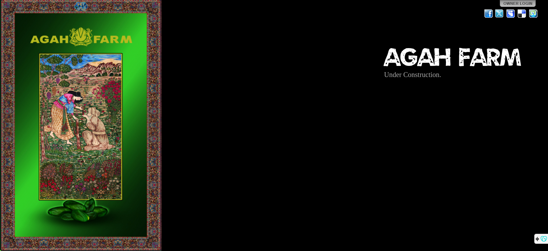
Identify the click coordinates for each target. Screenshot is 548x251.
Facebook (488, 13)
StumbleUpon (533, 13)
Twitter (500, 13)
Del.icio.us (522, 13)
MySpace (511, 13)
